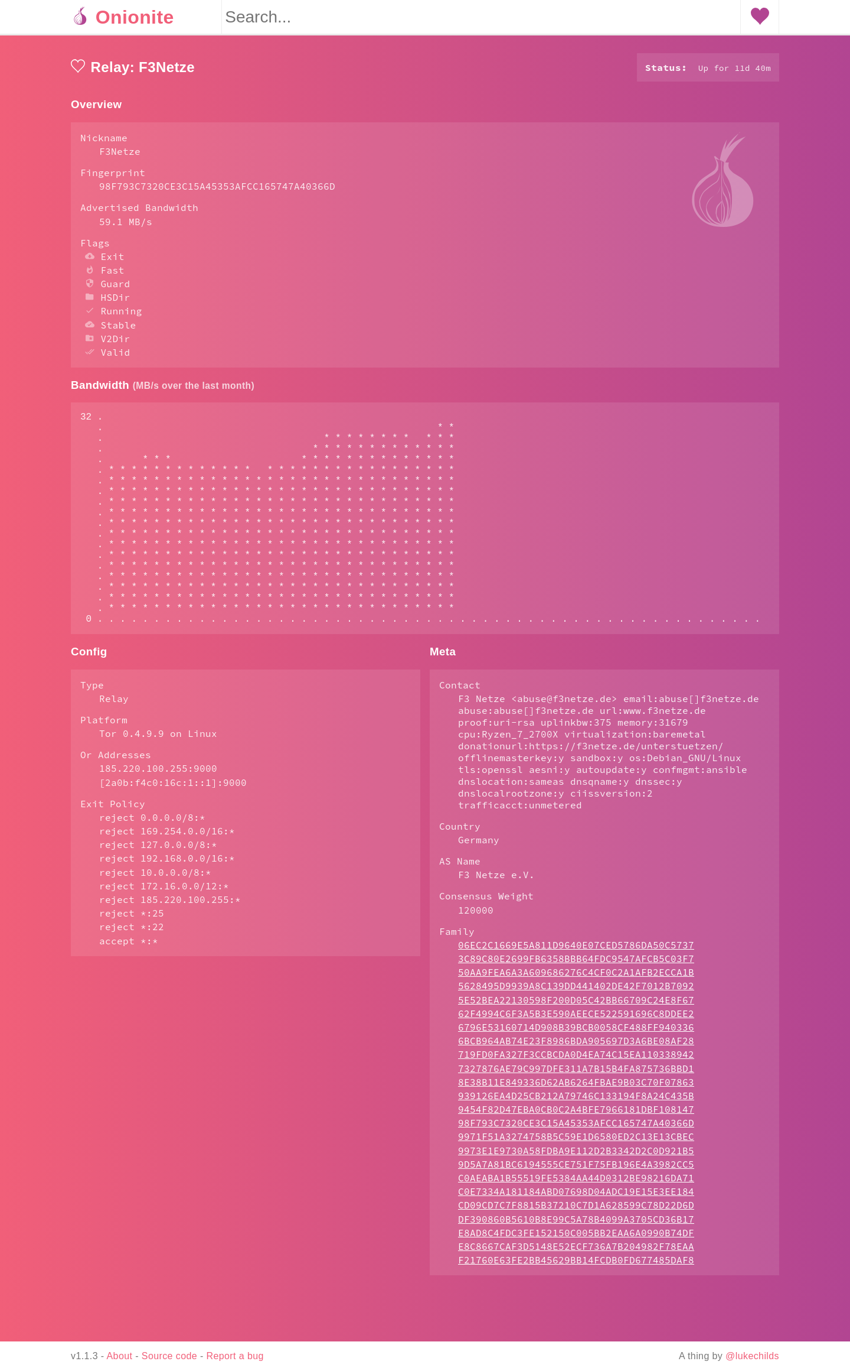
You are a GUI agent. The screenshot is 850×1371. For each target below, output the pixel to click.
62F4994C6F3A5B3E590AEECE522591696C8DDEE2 (576, 1061)
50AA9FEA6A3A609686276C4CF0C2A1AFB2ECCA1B (576, 1019)
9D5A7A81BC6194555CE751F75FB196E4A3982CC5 (576, 1211)
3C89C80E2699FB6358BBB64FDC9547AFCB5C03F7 (576, 1006)
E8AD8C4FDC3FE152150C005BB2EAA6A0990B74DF (576, 1280)
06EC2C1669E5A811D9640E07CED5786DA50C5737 (576, 992)
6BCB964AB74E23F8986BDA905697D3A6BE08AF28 (576, 1088)
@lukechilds (752, 1356)
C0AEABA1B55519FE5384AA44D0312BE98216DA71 (576, 1225)
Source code (169, 1356)
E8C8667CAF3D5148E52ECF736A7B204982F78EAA (576, 1293)
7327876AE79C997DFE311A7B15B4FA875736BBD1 (576, 1116)
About (120, 1356)
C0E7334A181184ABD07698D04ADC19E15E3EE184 (576, 1239)
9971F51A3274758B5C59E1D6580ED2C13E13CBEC (576, 1184)
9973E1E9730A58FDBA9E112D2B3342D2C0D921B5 (576, 1198)
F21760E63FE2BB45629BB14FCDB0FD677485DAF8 (576, 1307)
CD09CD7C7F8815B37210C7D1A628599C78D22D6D (576, 1252)
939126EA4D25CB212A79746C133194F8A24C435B (576, 1143)
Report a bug (235, 1356)
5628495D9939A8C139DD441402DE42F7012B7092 (576, 1033)
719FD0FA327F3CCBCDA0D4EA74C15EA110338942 (576, 1101)
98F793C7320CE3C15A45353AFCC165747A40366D (576, 1170)
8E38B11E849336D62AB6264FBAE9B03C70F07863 (576, 1129)
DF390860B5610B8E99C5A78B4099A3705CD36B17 (576, 1266)
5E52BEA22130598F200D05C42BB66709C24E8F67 (576, 1047)
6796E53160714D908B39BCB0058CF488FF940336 (576, 1074)
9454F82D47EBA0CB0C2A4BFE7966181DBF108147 (576, 1156)
